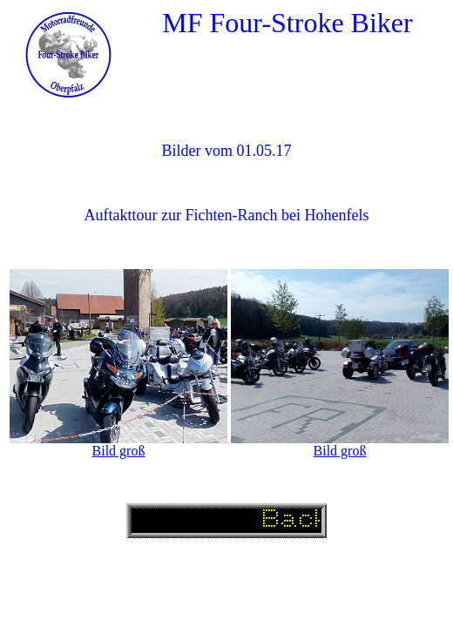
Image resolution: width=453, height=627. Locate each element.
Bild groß (118, 450)
